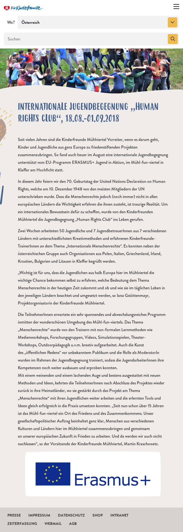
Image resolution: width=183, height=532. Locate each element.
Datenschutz (71, 515)
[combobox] (98, 22)
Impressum (39, 515)
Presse (14, 515)
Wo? (11, 22)
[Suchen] (85, 39)
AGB (73, 524)
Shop (97, 515)
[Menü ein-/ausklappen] (176, 7)
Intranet (119, 515)
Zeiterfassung (22, 524)
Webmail (53, 524)
